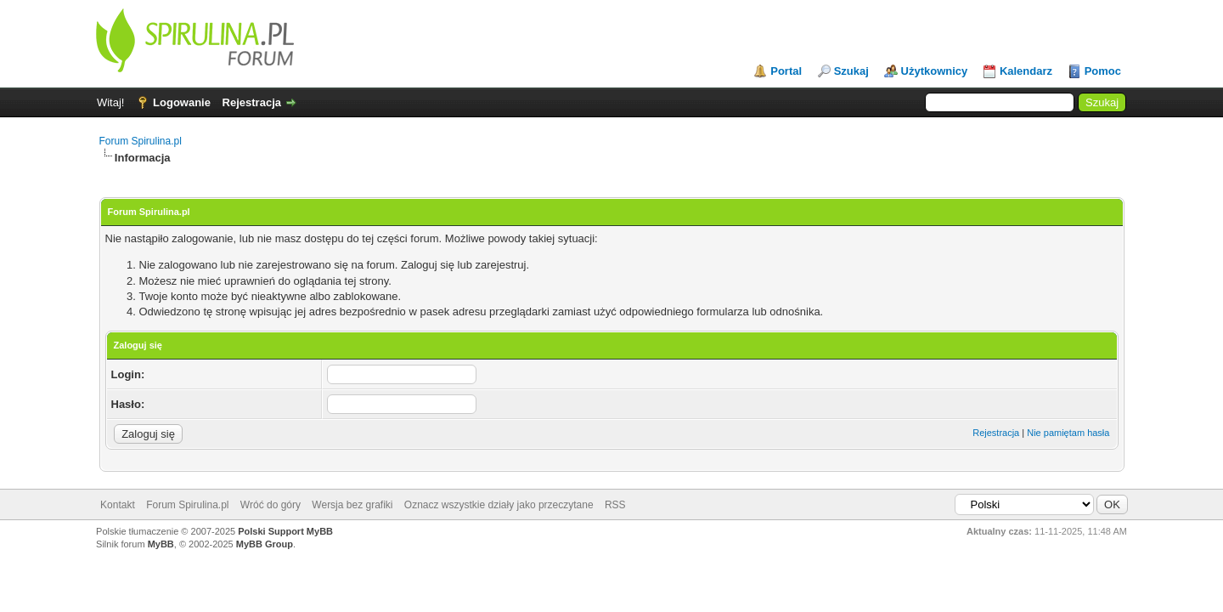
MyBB (161, 544)
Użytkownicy (934, 71)
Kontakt (117, 505)
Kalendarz (1026, 71)
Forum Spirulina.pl (140, 141)
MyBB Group (264, 544)
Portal (786, 71)
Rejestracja (252, 102)
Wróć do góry (270, 505)
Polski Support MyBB (285, 531)
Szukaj (851, 71)
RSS (615, 505)
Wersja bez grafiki (352, 505)
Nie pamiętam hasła (1068, 433)
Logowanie (182, 102)
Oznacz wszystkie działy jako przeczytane (499, 505)
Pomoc (1103, 71)
